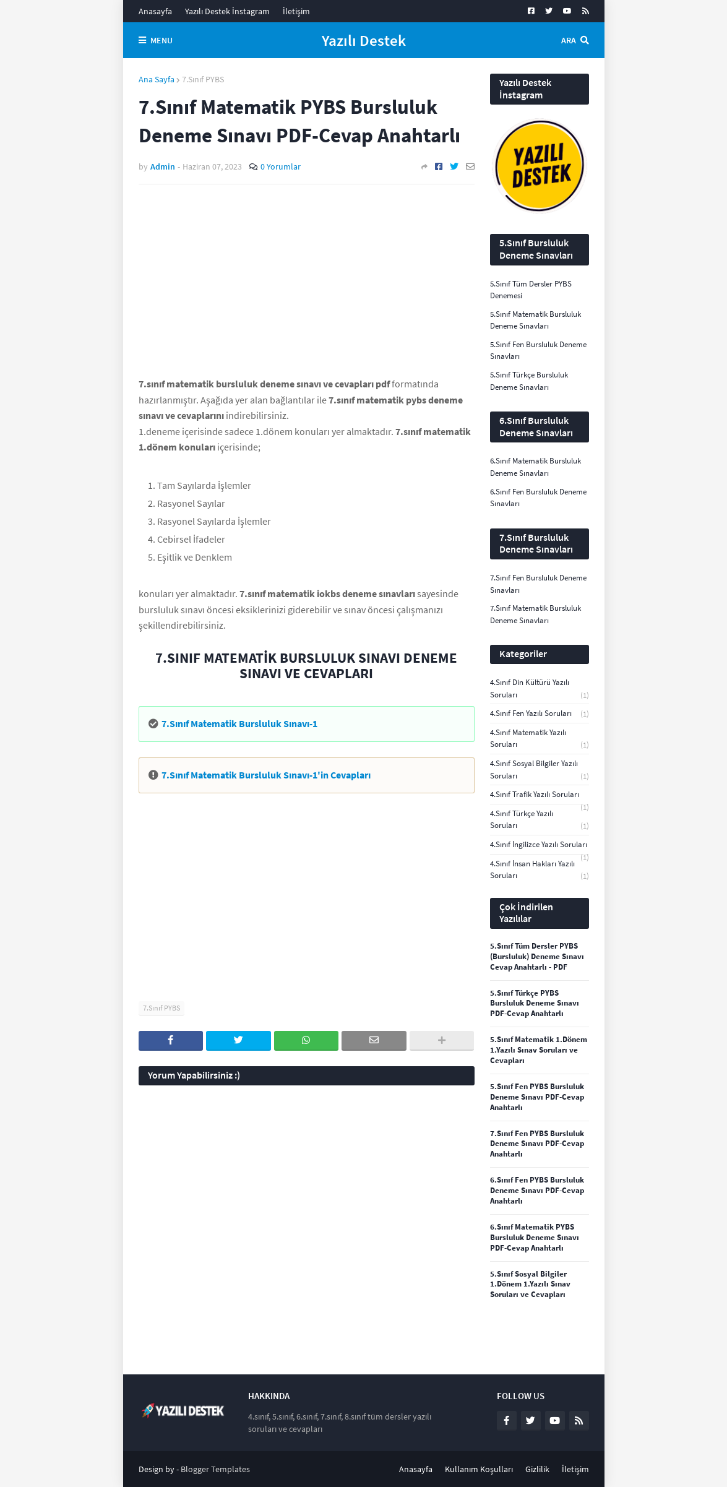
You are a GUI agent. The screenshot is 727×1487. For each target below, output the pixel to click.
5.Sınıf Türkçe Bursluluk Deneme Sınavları (529, 380)
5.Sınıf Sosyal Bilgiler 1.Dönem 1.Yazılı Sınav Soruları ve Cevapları (530, 1284)
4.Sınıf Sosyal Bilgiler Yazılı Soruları (539, 770)
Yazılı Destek (364, 40)
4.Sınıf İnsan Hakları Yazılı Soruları (539, 870)
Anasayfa (155, 11)
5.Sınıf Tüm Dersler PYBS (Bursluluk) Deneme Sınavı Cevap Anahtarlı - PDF (537, 956)
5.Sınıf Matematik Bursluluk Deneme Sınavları (535, 320)
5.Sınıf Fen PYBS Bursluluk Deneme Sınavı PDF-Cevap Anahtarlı (537, 1097)
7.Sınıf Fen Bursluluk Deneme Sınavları (538, 583)
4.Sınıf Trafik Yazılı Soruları (539, 795)
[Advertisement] (307, 286)
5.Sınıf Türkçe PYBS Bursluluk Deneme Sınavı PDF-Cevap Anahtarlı (534, 1003)
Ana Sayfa (156, 79)
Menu (161, 40)
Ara (568, 40)
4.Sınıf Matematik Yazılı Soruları (539, 739)
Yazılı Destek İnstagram (227, 11)
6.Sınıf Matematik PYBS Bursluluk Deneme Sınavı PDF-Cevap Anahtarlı (534, 1237)
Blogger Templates (215, 1469)
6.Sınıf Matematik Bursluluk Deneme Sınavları (535, 466)
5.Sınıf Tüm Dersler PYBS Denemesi (531, 289)
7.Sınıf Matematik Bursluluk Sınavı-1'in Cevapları (266, 775)
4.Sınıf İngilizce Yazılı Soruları (539, 845)
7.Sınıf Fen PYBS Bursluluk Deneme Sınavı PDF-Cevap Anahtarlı (537, 1144)
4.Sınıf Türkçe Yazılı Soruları (539, 820)
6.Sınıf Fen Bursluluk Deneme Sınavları (538, 497)
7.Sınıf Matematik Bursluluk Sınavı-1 (239, 723)
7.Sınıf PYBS (203, 79)
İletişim (296, 11)
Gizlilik (537, 1469)
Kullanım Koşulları (479, 1469)
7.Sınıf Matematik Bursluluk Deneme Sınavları (535, 614)
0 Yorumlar (280, 166)
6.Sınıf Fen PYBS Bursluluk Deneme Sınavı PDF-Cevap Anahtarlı (537, 1190)
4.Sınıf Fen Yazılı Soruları (539, 714)
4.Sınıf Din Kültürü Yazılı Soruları (539, 688)
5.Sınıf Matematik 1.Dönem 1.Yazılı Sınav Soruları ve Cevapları (538, 1050)
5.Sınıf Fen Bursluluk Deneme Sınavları (538, 350)
